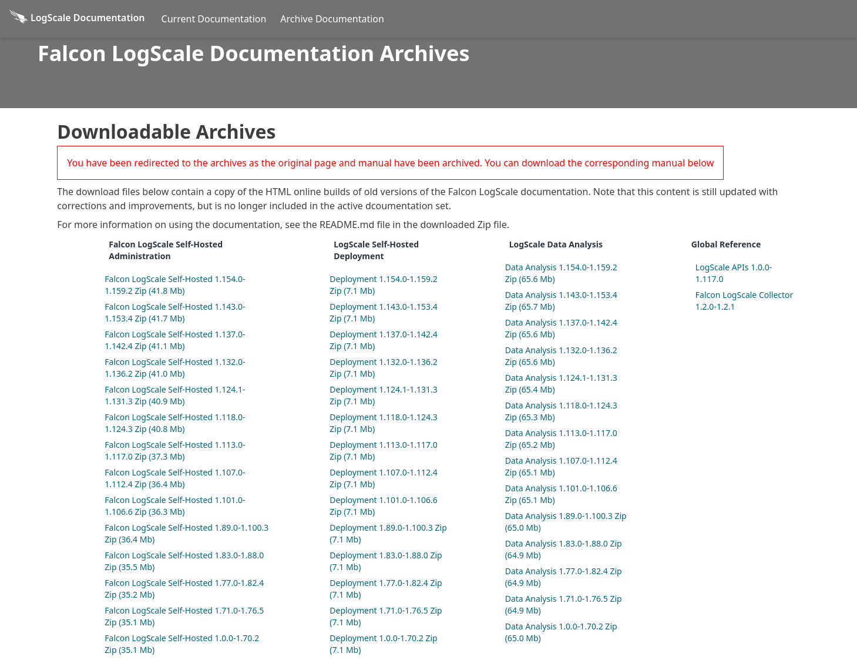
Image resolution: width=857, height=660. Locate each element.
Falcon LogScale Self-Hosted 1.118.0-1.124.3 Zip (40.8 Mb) (175, 422)
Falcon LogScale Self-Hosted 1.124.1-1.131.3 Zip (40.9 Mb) (175, 395)
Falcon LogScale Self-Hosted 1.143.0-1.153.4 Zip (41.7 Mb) (175, 312)
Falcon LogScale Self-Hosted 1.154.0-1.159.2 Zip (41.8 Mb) (175, 284)
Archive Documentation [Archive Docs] (332, 18)
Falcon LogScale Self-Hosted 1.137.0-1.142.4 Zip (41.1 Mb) (175, 340)
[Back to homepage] (77, 18)
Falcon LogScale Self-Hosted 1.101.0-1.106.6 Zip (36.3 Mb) (175, 505)
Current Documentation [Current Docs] (214, 18)
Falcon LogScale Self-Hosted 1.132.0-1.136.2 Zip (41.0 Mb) (175, 367)
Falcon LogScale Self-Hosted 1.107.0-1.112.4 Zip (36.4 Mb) (175, 478)
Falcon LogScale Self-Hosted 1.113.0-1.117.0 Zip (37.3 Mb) (175, 450)
